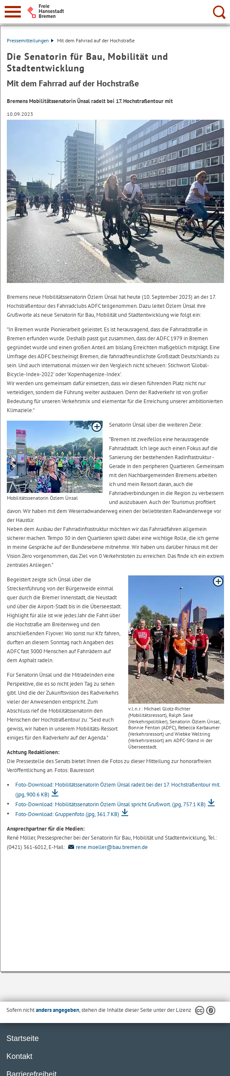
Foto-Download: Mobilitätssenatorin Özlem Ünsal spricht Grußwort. (110, 804)
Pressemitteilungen (30, 40)
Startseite (22, 1038)
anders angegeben (57, 1010)
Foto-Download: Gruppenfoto (67, 814)
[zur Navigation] (13, 12)
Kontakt (19, 1056)
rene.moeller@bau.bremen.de (107, 847)
